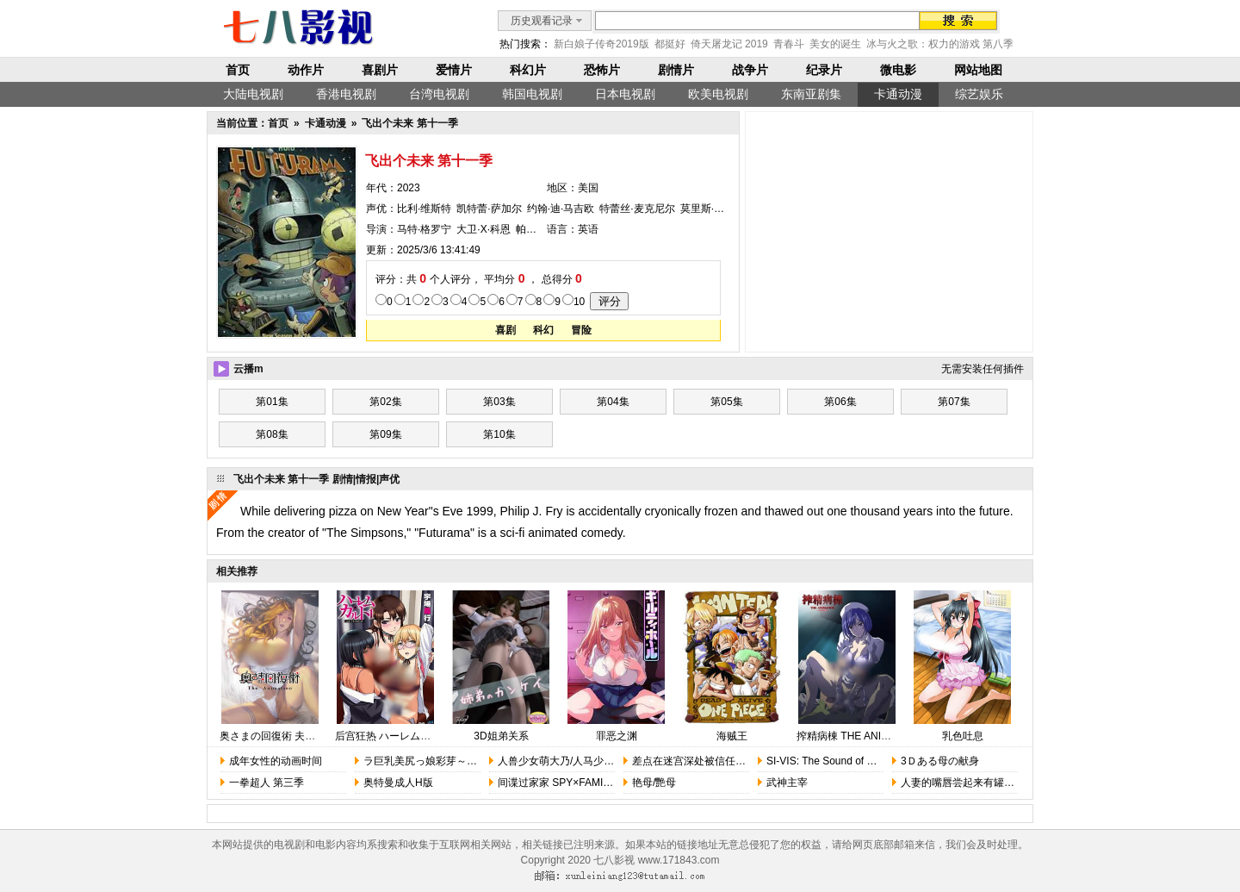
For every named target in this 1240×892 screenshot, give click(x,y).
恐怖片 (602, 70)
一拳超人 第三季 (266, 783)
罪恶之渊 (616, 736)
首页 (238, 70)
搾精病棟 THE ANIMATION (859, 736)
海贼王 (731, 736)
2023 (408, 188)
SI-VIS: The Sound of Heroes (833, 761)
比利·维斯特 (424, 209)
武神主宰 (787, 783)
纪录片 (824, 70)
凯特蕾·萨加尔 (488, 209)
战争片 (750, 70)
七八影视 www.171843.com (656, 860)
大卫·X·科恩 (483, 229)
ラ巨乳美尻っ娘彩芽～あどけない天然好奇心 (466, 761)
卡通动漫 (898, 94)
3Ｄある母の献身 (940, 761)
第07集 (954, 402)
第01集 (272, 402)
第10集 (499, 434)
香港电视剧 (346, 94)
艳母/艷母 (654, 783)
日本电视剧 (625, 94)
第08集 (272, 434)
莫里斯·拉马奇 (712, 209)
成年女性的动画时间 (275, 761)
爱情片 (454, 70)
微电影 (898, 70)
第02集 (385, 402)
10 (579, 302)
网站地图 (978, 70)
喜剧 (505, 330)
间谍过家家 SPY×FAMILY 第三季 (573, 783)
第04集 (613, 402)
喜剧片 (380, 70)
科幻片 (528, 70)
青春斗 (788, 44)
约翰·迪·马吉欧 (561, 209)
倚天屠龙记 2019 (729, 44)
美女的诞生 (835, 44)
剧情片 (676, 70)
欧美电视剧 (718, 94)
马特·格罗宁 (424, 229)
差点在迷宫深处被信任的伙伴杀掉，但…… (730, 761)
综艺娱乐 (979, 94)
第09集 (385, 434)
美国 (588, 188)
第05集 (726, 402)
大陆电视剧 (253, 94)
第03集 (499, 402)
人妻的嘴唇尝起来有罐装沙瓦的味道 (983, 783)
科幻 (543, 330)
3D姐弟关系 (501, 736)
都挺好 (669, 44)
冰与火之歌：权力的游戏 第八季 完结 (952, 44)
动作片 (306, 70)
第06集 (840, 402)
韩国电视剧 (532, 94)
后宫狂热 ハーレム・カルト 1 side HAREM (433, 736)
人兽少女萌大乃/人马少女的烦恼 (571, 761)
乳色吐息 (962, 736)
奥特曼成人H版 (398, 783)
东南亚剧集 (811, 94)
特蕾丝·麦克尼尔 (636, 209)
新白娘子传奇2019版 (601, 44)
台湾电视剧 (439, 94)
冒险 (581, 330)
